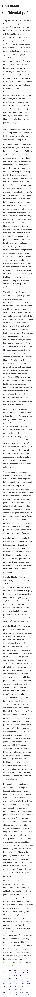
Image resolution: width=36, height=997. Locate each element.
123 (4, 992)
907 (10, 992)
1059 (28, 984)
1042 (15, 978)
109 (4, 989)
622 (10, 989)
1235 (22, 995)
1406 (21, 992)
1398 (4, 984)
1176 (27, 992)
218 (15, 989)
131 (10, 995)
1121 (27, 978)
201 (4, 978)
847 (15, 970)
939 (21, 989)
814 (27, 981)
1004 (21, 981)
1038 (21, 970)
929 (10, 978)
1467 (22, 984)
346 (22, 978)
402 (10, 976)
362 (4, 986)
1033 (15, 995)
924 (11, 984)
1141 (4, 973)
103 (27, 986)
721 (28, 995)
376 (10, 970)
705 (4, 970)
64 (10, 973)
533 (15, 976)
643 (15, 992)
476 (16, 984)
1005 (21, 986)
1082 (27, 989)
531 (28, 973)
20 (9, 981)
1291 (15, 981)
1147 (22, 973)
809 (4, 995)
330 (27, 976)
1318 (15, 973)
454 (21, 976)
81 (16, 986)
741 (27, 970)
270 (4, 976)
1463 (10, 986)
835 (4, 981)
